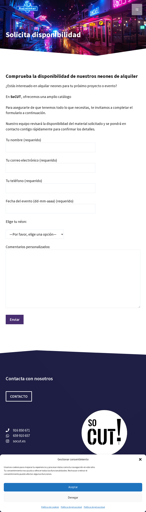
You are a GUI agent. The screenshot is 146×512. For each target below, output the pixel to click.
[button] (140, 459)
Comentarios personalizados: (28, 247)
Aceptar (73, 487)
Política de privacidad (71, 507)
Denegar (73, 497)
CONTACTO (19, 396)
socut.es (19, 441)
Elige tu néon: (16, 221)
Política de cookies (50, 507)
